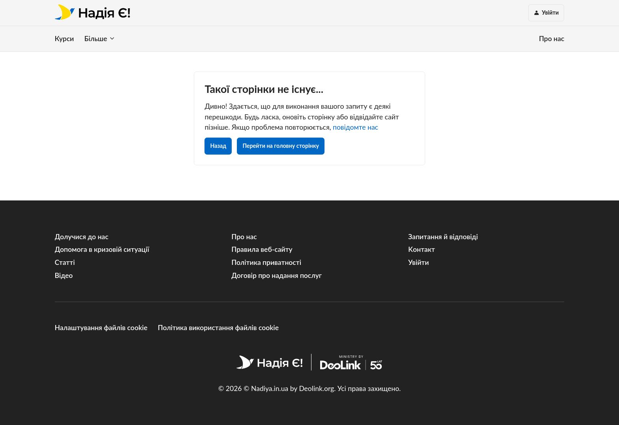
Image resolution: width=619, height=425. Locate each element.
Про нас (551, 38)
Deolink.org (316, 388)
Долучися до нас (82, 236)
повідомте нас (355, 127)
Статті (65, 262)
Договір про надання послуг (276, 275)
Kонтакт (421, 249)
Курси (64, 38)
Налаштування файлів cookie (101, 327)
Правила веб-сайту (261, 249)
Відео (64, 275)
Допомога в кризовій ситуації (102, 249)
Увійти (418, 262)
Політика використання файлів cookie (218, 327)
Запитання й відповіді (443, 236)
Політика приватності (266, 262)
